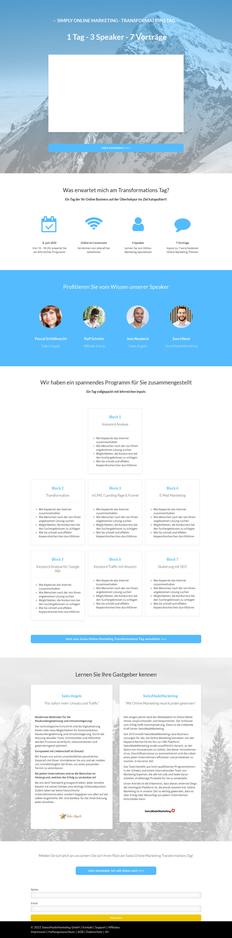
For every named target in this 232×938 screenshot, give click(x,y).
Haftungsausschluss (61, 932)
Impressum (38, 932)
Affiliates (114, 927)
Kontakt (87, 927)
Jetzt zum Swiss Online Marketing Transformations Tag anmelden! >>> (116, 639)
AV (107, 932)
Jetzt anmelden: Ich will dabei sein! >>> (116, 871)
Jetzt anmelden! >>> (116, 148)
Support (100, 927)
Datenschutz (94, 932)
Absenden (116, 918)
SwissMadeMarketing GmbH (61, 927)
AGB (80, 932)
